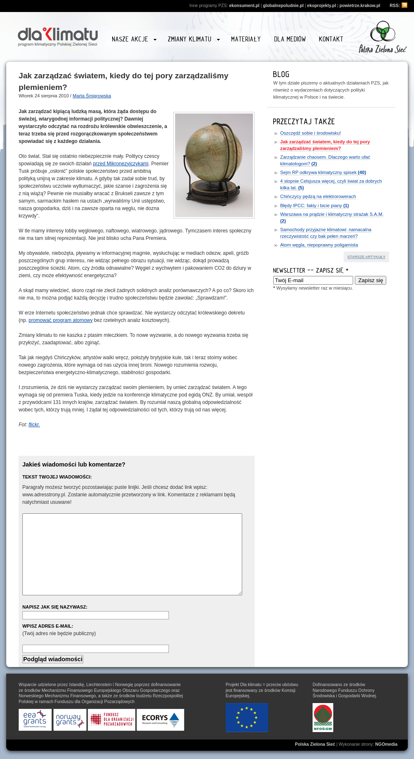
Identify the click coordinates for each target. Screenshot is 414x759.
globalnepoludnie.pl (283, 5)
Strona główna (58, 35)
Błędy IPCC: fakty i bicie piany (314, 205)
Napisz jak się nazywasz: (54, 607)
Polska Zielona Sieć (315, 744)
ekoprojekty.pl (321, 5)
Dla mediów (290, 39)
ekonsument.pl (244, 5)
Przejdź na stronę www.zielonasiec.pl (383, 36)
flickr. (34, 425)
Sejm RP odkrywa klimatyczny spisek (323, 172)
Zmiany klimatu (193, 40)
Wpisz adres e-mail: (47, 626)
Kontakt (331, 39)
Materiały (246, 39)
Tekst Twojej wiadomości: (57, 476)
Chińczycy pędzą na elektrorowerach (318, 196)
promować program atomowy (61, 320)
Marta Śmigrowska (92, 95)
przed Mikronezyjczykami (120, 164)
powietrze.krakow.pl (359, 5)
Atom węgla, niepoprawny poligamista (319, 244)
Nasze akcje (134, 40)
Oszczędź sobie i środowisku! (310, 133)
